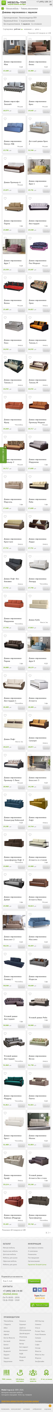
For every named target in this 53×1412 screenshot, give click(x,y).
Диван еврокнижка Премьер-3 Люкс (12, 779)
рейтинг (18, 29)
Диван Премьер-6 (12, 182)
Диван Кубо (34, 620)
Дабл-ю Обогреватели (25, 1329)
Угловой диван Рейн (38, 1017)
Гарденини (8, 1361)
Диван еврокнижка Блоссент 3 (37, 779)
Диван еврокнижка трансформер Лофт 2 (14, 858)
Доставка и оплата (35, 1248)
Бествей (7, 1341)
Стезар (37, 1348)
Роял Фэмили (40, 1334)
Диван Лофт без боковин (11, 580)
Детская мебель (9, 1254)
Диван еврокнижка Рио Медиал (37, 262)
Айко (5, 1328)
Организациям (34, 1261)
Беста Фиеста (9, 1338)
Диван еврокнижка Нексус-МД (12, 142)
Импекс (22, 1340)
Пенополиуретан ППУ (28, 18)
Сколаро (38, 1341)
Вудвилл (7, 1351)
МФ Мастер (39, 1321)
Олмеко (38, 1324)
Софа (37, 1345)
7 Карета (7, 1324)
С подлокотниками (27, 21)
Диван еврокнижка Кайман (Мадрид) (12, 1216)
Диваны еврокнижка (29, 8)
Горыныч (22, 1324)
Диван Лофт (9, 739)
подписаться (34, 1281)
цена (38, 29)
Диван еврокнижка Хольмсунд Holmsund (14, 819)
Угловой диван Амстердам (10, 1017)
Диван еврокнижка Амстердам (37, 222)
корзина (47, 1407)
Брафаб (7, 1348)
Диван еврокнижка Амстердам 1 (12, 699)
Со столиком (36, 24)
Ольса (37, 1328)
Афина (6, 1334)
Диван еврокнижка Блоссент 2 (12, 938)
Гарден (6, 1355)
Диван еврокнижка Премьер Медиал (37, 421)
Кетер (21, 1344)
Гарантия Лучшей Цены (37, 1264)
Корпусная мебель (10, 1251)
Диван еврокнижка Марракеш (37, 461)
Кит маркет (23, 1347)
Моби (21, 1360)
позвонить (5, 1409)
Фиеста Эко (39, 1355)
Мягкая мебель (12, 8)
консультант (16, 1409)
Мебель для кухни (10, 1258)
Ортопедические (11, 18)
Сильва (38, 1338)
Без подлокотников (12, 24)
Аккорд (6, 1331)
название (28, 29)
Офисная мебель (10, 1261)
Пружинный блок (11, 21)
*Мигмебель (8, 1321)
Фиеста (38, 1351)
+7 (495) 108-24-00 (12, 1290)
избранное (37, 1409)
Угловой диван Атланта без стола (38, 1176)
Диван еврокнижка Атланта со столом (38, 858)
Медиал (22, 1357)
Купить (21, 71)
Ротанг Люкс (40, 1331)
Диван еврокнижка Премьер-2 (12, 461)
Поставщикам (33, 1258)
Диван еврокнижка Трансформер (37, 1216)
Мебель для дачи (10, 1264)
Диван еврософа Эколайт (11, 102)
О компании (33, 1251)
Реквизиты (32, 1254)
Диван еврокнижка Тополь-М (37, 381)
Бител (6, 1345)
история (26, 1409)
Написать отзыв (42, 1305)
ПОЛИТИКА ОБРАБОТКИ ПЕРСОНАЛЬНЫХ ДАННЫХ (20, 1401)
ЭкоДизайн (39, 1361)
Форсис (38, 1358)
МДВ (21, 1354)
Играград (23, 1337)
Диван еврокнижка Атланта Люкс (37, 898)
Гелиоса (22, 1321)
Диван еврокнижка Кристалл (12, 540)
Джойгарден (24, 1333)
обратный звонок (10, 1293)
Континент (23, 1350)
